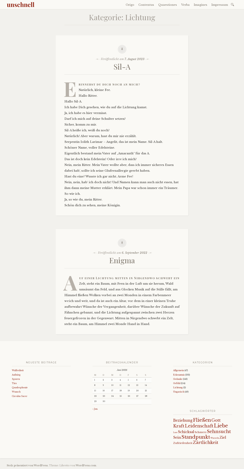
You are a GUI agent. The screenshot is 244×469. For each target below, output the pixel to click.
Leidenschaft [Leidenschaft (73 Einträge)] (199, 426)
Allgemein (178, 370)
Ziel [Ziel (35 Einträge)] (223, 437)
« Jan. (95, 409)
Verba (185, 4)
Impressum (219, 4)
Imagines (200, 4)
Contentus (146, 4)
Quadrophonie (20, 387)
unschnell (20, 4)
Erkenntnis (179, 375)
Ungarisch (178, 391)
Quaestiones (167, 4)
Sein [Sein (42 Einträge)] (177, 437)
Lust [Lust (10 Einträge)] (175, 432)
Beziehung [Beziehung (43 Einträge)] (182, 420)
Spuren (16, 379)
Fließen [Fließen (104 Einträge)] (202, 420)
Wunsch (16, 391)
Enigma (122, 260)
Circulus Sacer (19, 396)
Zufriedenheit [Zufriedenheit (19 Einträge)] (182, 443)
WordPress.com (86, 465)
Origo (130, 4)
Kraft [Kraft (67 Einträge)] (178, 426)
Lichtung (178, 387)
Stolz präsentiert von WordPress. (27, 465)
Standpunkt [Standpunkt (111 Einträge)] (195, 437)
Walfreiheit (18, 370)
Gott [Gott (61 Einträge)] (216, 420)
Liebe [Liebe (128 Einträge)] (221, 426)
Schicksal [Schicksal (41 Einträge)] (186, 432)
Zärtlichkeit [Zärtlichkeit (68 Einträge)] (205, 442)
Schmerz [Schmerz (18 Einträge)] (200, 432)
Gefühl (176, 383)
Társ (14, 383)
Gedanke (177, 379)
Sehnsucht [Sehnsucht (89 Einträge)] (219, 431)
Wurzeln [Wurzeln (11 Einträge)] (214, 438)
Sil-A (122, 66)
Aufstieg (16, 375)
